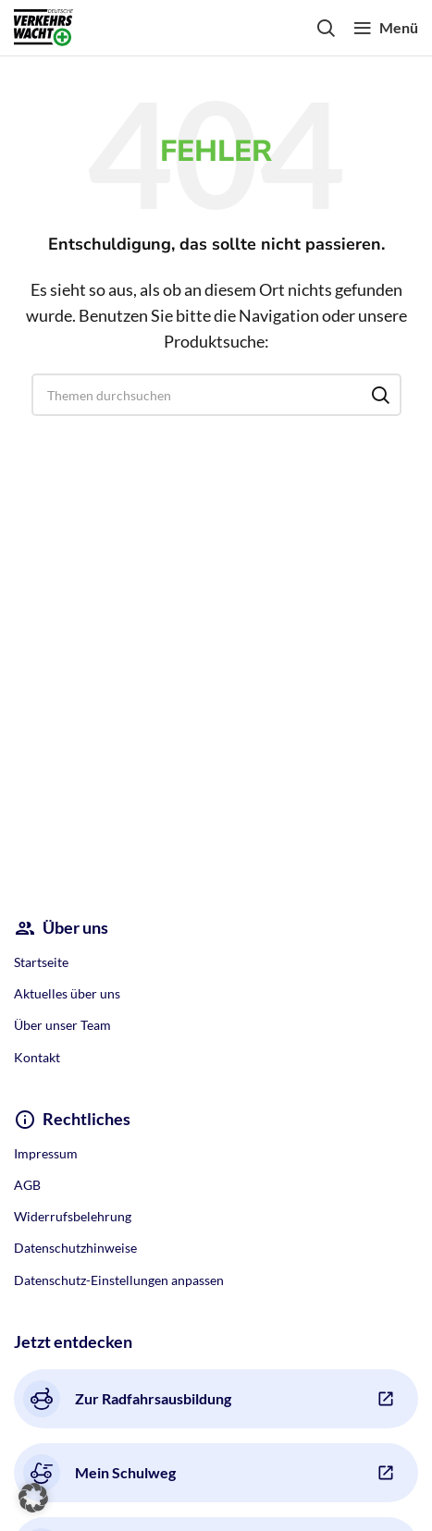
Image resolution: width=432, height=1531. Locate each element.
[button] (33, 1497)
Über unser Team (62, 1025)
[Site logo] (43, 25)
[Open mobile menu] (385, 27)
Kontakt (37, 1057)
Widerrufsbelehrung (72, 1216)
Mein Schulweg (99, 1472)
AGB (27, 1185)
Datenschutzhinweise (75, 1247)
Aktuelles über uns (67, 993)
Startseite (41, 962)
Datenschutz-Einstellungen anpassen (119, 1280)
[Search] (325, 27)
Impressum (46, 1153)
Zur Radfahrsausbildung (127, 1398)
